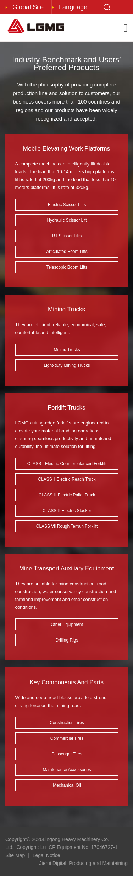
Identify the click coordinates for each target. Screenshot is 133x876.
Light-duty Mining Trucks (67, 365)
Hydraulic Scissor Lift (67, 220)
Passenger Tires (66, 753)
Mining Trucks (67, 349)
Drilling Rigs (66, 640)
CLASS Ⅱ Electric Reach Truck (66, 479)
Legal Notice (46, 855)
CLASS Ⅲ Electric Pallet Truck (67, 494)
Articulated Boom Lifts (67, 251)
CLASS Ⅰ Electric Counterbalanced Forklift (66, 463)
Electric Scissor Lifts (67, 204)
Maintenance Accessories (67, 769)
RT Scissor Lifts (67, 235)
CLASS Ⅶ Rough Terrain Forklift (67, 526)
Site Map (15, 855)
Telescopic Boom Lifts (66, 267)
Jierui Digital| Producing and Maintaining (83, 863)
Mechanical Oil (67, 785)
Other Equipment (67, 624)
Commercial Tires (66, 738)
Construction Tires (67, 722)
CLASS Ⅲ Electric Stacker (67, 510)
